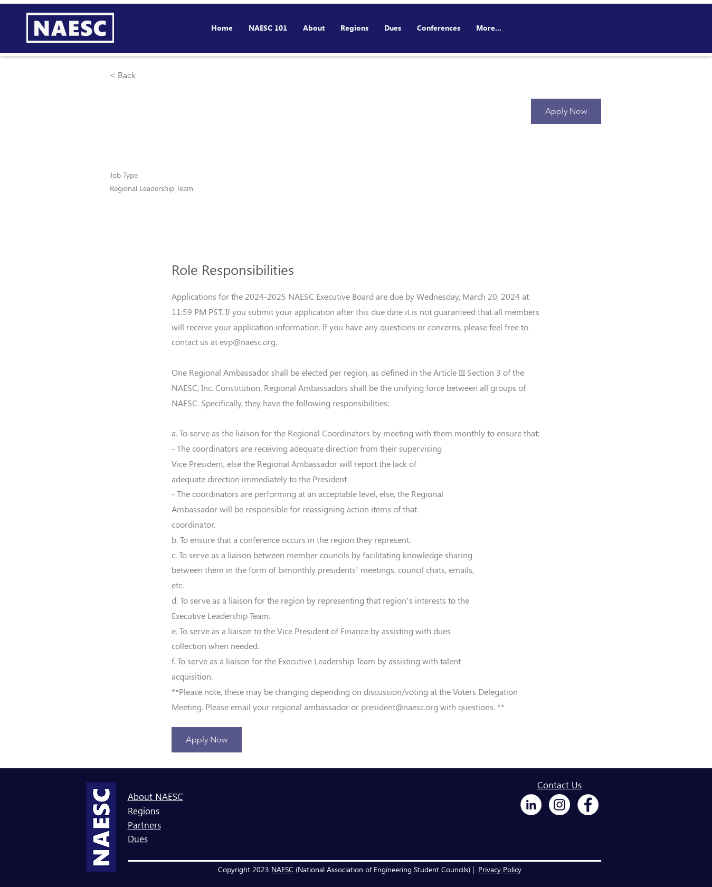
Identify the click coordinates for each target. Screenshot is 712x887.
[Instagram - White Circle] (559, 804)
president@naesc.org (399, 706)
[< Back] (147, 76)
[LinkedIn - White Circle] (531, 804)
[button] (438, 28)
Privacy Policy (499, 869)
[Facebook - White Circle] (588, 804)
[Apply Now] (566, 111)
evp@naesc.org (248, 341)
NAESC (282, 869)
